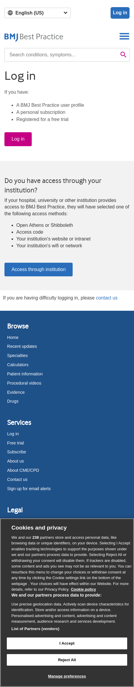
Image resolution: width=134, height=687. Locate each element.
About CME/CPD (23, 470)
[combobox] (61, 55)
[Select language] (37, 13)
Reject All (67, 660)
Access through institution (39, 269)
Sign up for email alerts (29, 488)
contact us (107, 297)
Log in (120, 12)
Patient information (25, 374)
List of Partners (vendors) (36, 629)
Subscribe (16, 452)
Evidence (16, 392)
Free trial (15, 443)
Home (12, 337)
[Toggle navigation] (124, 36)
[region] (67, 602)
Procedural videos (24, 383)
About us (15, 461)
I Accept (66, 643)
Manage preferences (67, 676)
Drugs (12, 401)
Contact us (17, 479)
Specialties (17, 355)
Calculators (17, 364)
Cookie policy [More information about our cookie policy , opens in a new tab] (83, 589)
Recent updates (22, 346)
